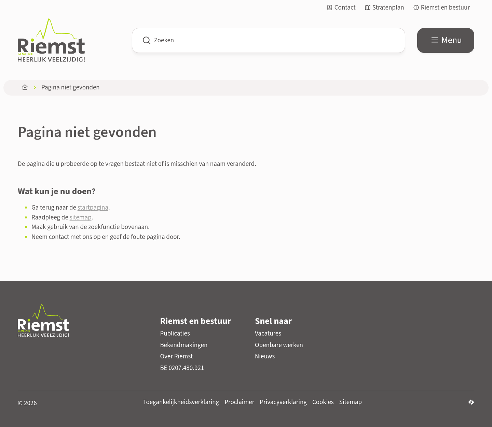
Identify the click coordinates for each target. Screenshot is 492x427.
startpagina (93, 207)
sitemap (81, 217)
